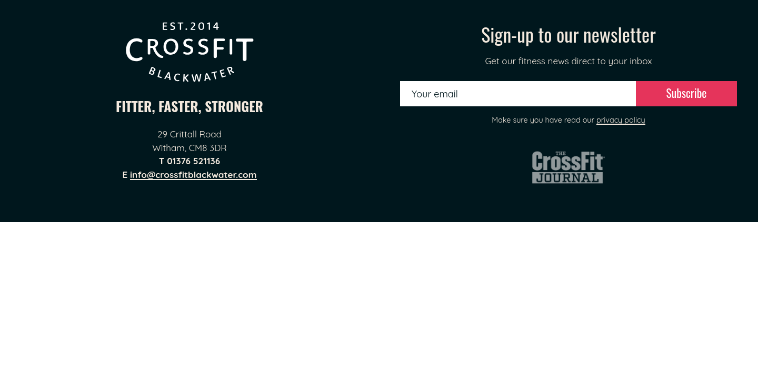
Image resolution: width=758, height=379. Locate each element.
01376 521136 (193, 160)
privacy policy (620, 120)
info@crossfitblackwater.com (193, 174)
